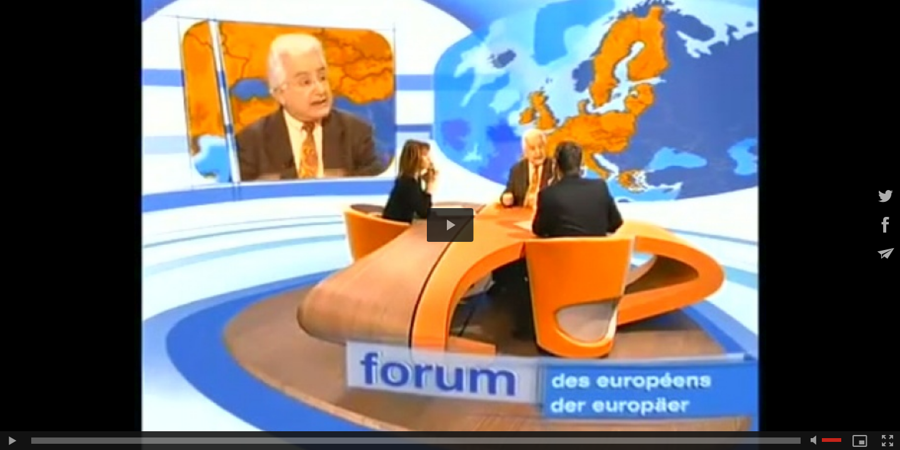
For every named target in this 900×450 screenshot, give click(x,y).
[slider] (416, 441)
